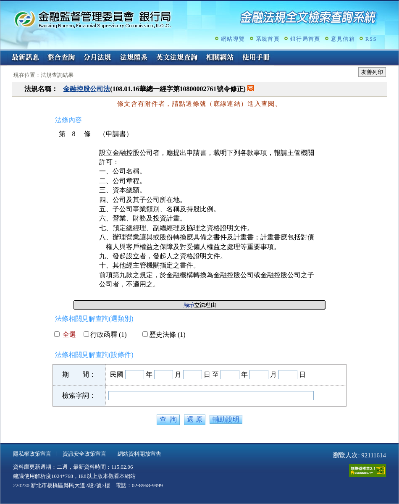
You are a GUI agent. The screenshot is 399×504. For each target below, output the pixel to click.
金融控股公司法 (86, 88)
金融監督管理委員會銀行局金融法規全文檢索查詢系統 (93, 19)
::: (3, 53)
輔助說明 (226, 419)
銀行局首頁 (305, 39)
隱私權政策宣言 (32, 454)
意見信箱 (343, 39)
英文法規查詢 (177, 58)
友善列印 (372, 72)
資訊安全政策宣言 (84, 454)
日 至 (211, 374)
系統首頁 (268, 39)
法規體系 (134, 58)
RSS (371, 39)
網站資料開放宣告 (139, 454)
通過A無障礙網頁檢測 (367, 470)
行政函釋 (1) (105, 334)
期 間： (79, 374)
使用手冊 (256, 58)
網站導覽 (233, 39)
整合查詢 (61, 58)
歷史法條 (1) (164, 334)
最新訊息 (25, 58)
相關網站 (220, 58)
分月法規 (97, 58)
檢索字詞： (79, 395)
